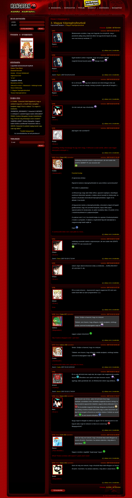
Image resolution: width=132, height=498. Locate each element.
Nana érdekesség (16, 88)
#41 (65, 157)
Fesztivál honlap (77, 173)
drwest (59, 391)
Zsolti (61, 435)
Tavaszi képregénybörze (18, 93)
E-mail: (13, 142)
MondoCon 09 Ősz (17, 83)
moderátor (116, 50)
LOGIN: (13, 22)
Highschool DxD (16, 75)
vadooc (62, 345)
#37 (65, 314)
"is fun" (13, 78)
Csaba (62, 314)
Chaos (62, 157)
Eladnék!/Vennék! (16, 70)
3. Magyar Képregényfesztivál (74, 25)
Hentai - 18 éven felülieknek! (20, 73)
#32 (66, 396)
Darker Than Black (17, 68)
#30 (66, 345)
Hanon (62, 396)
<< (118, 28)
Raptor (59, 75)
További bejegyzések (27, 131)
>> (120, 28)
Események (62, 19)
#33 (65, 435)
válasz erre (107, 50)
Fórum (53, 19)
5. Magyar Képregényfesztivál (20, 90)
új (102, 50)
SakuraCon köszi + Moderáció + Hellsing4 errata (26, 85)
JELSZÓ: (14, 25)
